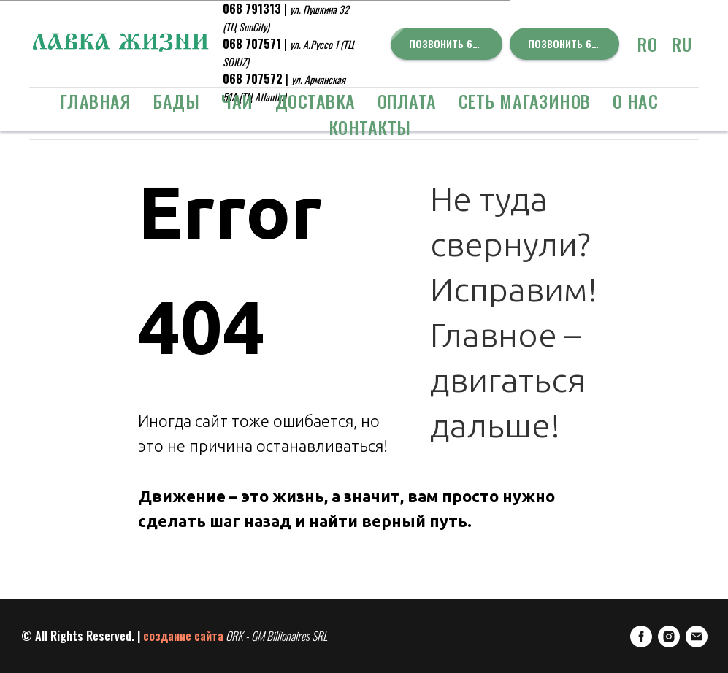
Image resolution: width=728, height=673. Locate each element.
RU (681, 44)
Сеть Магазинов (525, 101)
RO (647, 44)
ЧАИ (237, 101)
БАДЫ (176, 101)
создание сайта (183, 636)
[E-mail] (697, 636)
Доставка (315, 101)
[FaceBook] (641, 636)
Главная (95, 101)
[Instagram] (669, 636)
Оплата (407, 101)
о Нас (636, 101)
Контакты (370, 127)
